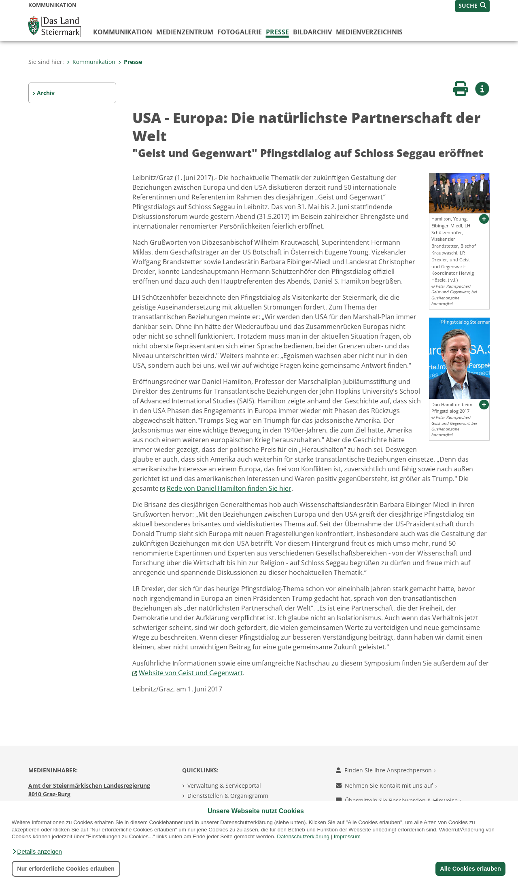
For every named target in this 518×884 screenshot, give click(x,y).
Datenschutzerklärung (303, 836)
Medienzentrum (184, 32)
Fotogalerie (239, 32)
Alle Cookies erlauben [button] (470, 868)
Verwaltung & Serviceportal (224, 785)
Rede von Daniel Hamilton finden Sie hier (229, 488)
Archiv (46, 93)
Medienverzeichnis (369, 32)
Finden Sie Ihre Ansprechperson (386, 770)
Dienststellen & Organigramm (227, 795)
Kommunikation (122, 32)
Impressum (347, 836)
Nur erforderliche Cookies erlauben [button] (66, 868)
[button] (37, 851)
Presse (277, 32)
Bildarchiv (312, 32)
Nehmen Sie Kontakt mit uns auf (386, 785)
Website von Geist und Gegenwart (191, 672)
